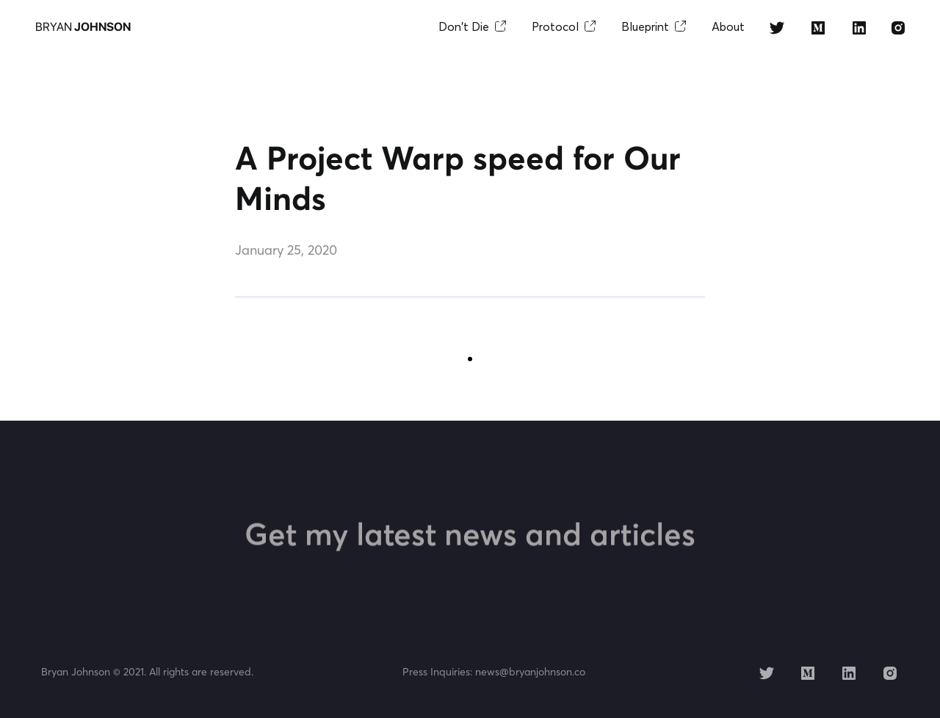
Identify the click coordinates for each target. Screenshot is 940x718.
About (728, 26)
